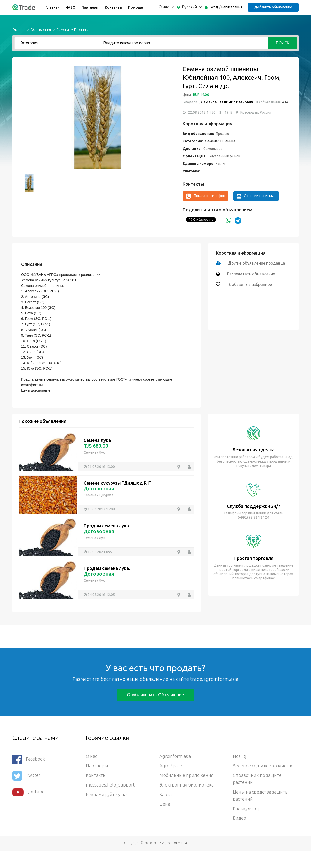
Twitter (26, 775)
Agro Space (170, 765)
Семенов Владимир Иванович (227, 102)
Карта (165, 794)
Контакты (113, 7)
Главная (53, 7)
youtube (28, 792)
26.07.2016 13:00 (101, 467)
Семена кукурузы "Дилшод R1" (117, 482)
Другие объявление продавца (256, 263)
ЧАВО (70, 7)
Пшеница (81, 30)
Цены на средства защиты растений (261, 795)
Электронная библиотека (186, 784)
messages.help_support (110, 784)
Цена (164, 803)
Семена (62, 30)
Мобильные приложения (186, 775)
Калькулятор (247, 808)
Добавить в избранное (249, 284)
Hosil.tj (239, 756)
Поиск (282, 43)
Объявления (40, 30)
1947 (229, 112)
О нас (91, 756)
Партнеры (90, 7)
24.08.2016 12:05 (101, 595)
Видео (239, 817)
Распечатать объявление (251, 274)
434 (284, 102)
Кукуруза (106, 495)
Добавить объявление (273, 7)
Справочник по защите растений (257, 779)
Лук (102, 452)
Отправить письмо (256, 196)
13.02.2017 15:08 (101, 509)
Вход (214, 7)
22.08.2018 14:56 (201, 112)
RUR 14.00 (201, 95)
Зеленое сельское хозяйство (263, 765)
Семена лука (97, 440)
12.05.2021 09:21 (101, 552)
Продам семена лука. (107, 525)
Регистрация (231, 7)
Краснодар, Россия (255, 112)
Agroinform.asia (175, 756)
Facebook (28, 759)
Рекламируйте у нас (107, 794)
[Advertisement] (91, 636)
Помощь (135, 7)
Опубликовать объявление (155, 694)
